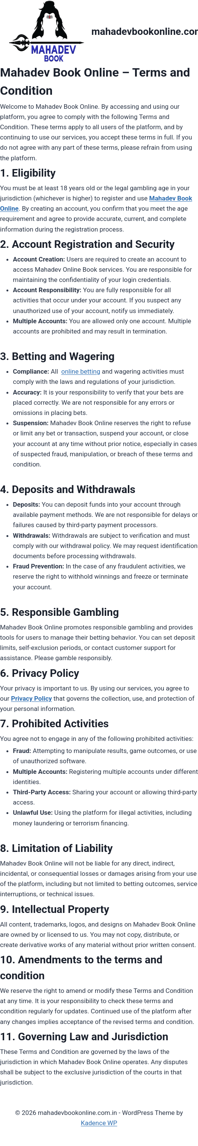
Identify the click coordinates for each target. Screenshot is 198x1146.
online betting (80, 371)
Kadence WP (99, 1123)
